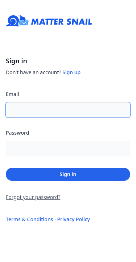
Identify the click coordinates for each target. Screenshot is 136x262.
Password (17, 132)
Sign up (71, 72)
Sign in (68, 174)
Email (12, 94)
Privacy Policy (73, 219)
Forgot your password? (33, 197)
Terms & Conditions (29, 219)
